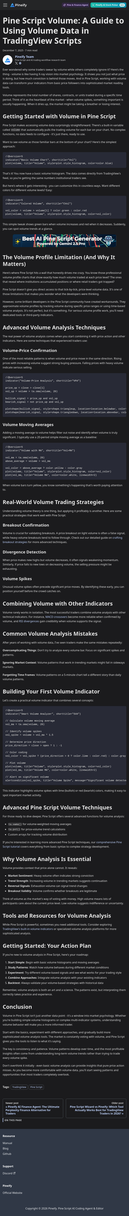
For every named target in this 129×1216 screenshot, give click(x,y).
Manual (7, 1143)
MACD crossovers (56, 617)
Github (7, 1154)
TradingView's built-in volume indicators (28, 929)
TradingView (19, 1087)
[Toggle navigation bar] (5, 5)
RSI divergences (29, 621)
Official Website (12, 1193)
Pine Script (36, 1087)
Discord (9, 1173)
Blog (5, 1148)
